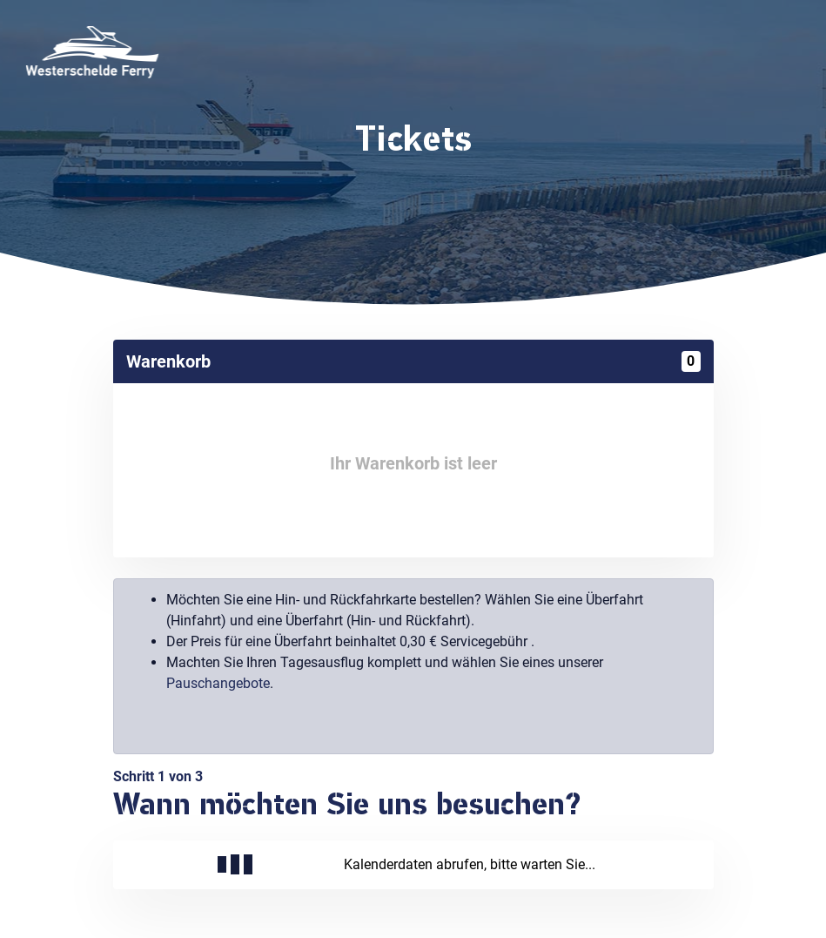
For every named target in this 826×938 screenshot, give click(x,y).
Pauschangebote (218, 683)
